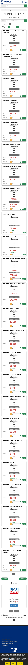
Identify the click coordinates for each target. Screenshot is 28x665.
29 (19, 574)
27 (13, 574)
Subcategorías (9, 10)
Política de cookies (6, 639)
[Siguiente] (25, 574)
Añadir (24, 50)
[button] (9, 27)
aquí (10, 658)
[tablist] (14, 598)
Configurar (20, 663)
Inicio (3, 10)
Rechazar (13, 663)
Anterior (4, 578)
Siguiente (23, 578)
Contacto (4, 628)
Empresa (4, 626)
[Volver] (2, 574)
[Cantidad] (16, 50)
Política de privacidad (6, 637)
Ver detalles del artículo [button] (14, 43)
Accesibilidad (5, 645)
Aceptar (7, 663)
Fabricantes (4, 633)
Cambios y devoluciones (7, 643)
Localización (5, 631)
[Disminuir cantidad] (11, 50)
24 (4, 574)
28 (16, 574)
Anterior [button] (11, 611)
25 (7, 574)
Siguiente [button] (17, 611)
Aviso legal (4, 635)
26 (10, 574)
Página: (4, 27)
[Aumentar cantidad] (20, 50)
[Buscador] (15, 5)
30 (22, 574)
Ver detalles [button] (14, 605)
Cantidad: (5, 49)
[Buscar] (25, 5)
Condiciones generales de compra (9, 641)
